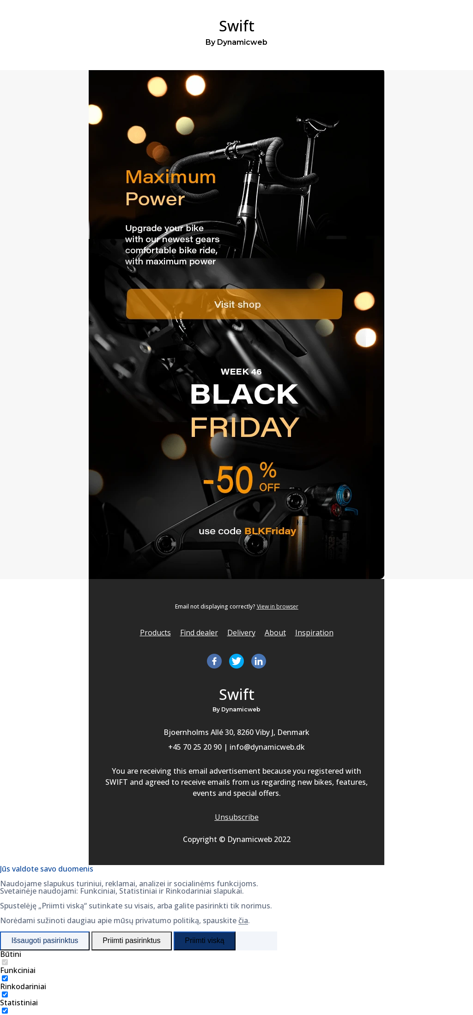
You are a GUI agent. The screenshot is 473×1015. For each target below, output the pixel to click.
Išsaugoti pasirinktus (44, 940)
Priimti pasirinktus (131, 940)
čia (243, 920)
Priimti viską (204, 940)
